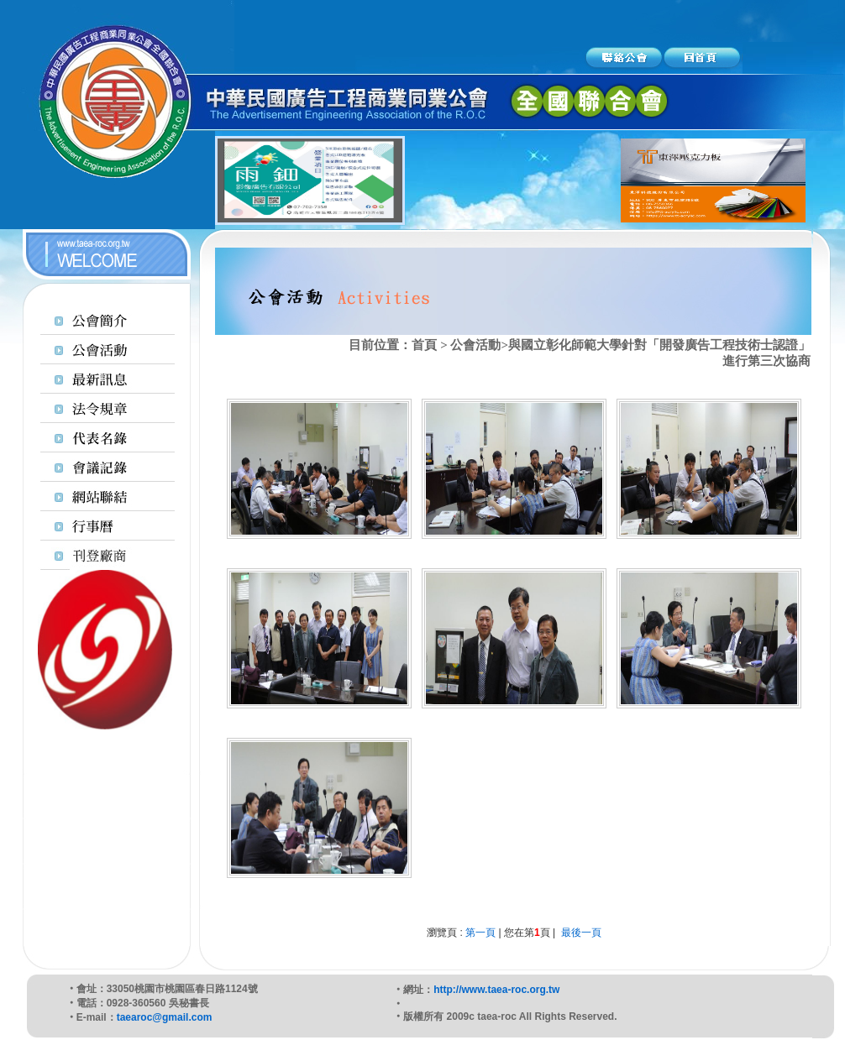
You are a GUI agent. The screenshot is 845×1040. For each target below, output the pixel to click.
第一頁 (480, 932)
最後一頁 (581, 932)
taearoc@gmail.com (165, 1017)
